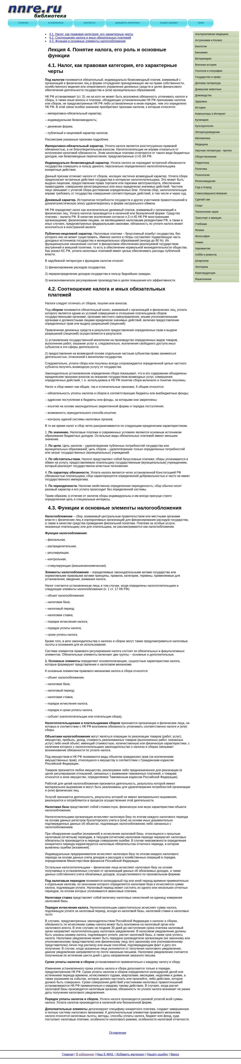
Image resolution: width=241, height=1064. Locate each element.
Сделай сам (202, 199)
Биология (201, 46)
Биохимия (201, 52)
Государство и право (208, 76)
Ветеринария (203, 58)
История (200, 107)
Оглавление (117, 1032)
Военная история (206, 64)
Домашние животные (208, 89)
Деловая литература (208, 83)
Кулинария (201, 119)
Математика (202, 138)
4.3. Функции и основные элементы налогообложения (87, 41)
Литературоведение (207, 132)
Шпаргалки (202, 260)
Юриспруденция (205, 272)
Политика (201, 168)
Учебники (201, 223)
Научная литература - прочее (213, 150)
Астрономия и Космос (208, 40)
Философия (202, 236)
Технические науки (206, 211)
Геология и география (208, 70)
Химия (199, 242)
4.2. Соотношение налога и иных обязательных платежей (90, 37)
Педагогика (202, 162)
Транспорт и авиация (208, 217)
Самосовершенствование (211, 193)
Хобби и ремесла (206, 254)
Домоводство (203, 95)
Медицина (201, 144)
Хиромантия (202, 248)
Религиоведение (205, 181)
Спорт (199, 205)
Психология (202, 174)
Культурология (204, 125)
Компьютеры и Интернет (210, 113)
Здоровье (201, 101)
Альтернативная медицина (211, 34)
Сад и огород (203, 187)
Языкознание (203, 279)
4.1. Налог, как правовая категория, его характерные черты (91, 34)
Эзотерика (201, 266)
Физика (199, 230)
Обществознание (206, 156)
